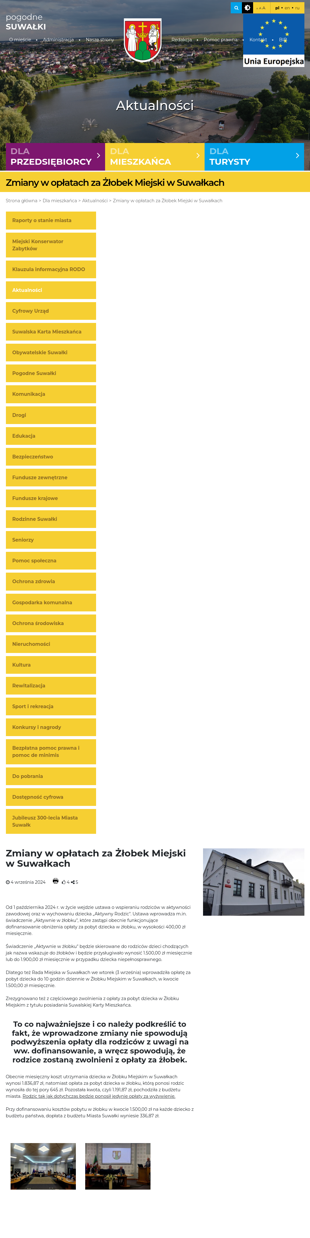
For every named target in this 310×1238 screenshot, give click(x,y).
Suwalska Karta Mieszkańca (47, 332)
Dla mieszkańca (60, 201)
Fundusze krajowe (35, 498)
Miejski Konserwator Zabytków (37, 245)
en (287, 7)
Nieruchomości (31, 644)
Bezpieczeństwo (32, 457)
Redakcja (182, 39)
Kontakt (258, 39)
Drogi (19, 415)
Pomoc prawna (221, 39)
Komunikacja (28, 394)
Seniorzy (23, 540)
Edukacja (23, 436)
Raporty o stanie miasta (42, 221)
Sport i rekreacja (33, 707)
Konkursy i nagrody (36, 728)
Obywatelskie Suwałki (39, 353)
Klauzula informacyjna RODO (48, 269)
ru (297, 7)
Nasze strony (100, 39)
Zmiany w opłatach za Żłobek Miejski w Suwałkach (167, 201)
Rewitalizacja (28, 686)
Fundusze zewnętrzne (39, 477)
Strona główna (22, 201)
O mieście (20, 39)
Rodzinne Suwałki (34, 519)
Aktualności (95, 201)
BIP (283, 39)
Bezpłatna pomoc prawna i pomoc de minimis (46, 751)
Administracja (58, 39)
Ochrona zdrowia (33, 582)
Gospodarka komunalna (42, 603)
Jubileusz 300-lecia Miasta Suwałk (45, 821)
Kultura (21, 665)
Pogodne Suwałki (34, 374)
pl (277, 7)
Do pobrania (27, 776)
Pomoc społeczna (34, 561)
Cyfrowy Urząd (30, 311)
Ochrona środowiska (38, 623)
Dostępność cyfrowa (37, 797)
